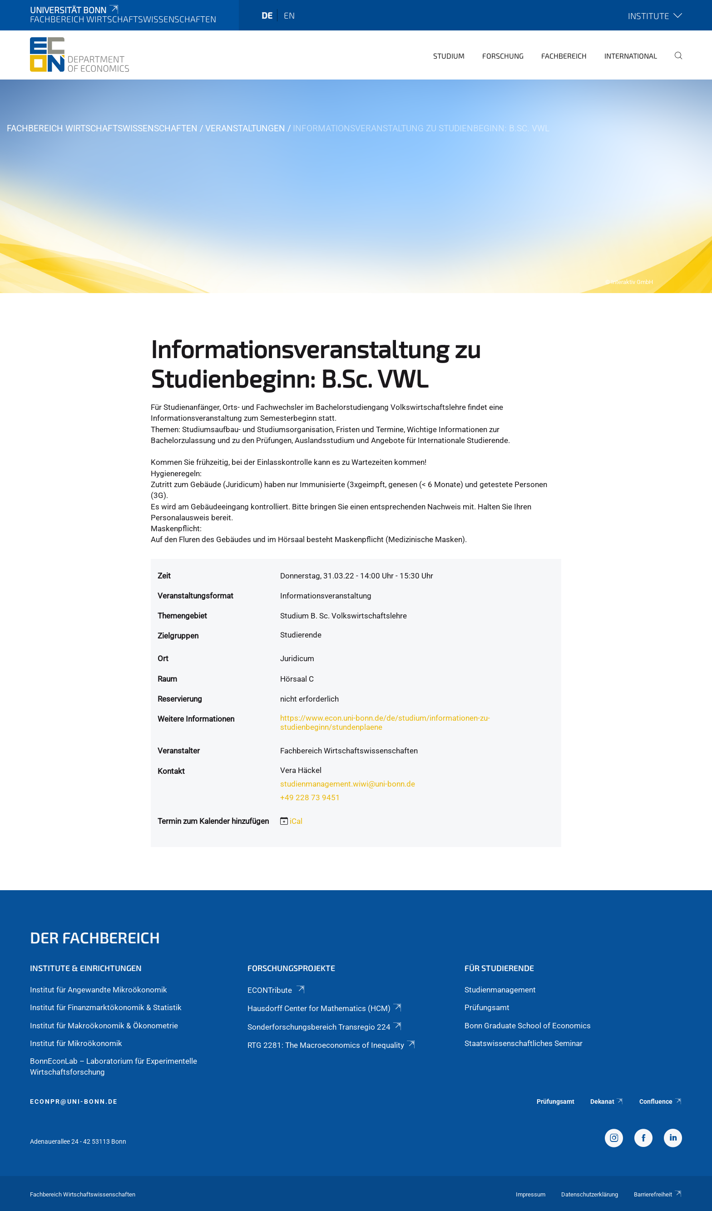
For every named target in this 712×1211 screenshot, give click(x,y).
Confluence (660, 1101)
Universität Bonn (75, 10)
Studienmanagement (500, 989)
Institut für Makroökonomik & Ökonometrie (104, 1025)
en (289, 15)
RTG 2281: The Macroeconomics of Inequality (331, 1045)
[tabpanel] (356, 186)
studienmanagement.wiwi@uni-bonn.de (347, 783)
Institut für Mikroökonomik (76, 1043)
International (630, 55)
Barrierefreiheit (658, 1194)
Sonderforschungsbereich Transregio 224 (325, 1027)
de (267, 15)
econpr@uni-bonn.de (74, 1101)
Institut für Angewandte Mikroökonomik (98, 989)
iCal (296, 821)
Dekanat (607, 1101)
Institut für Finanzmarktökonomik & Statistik (106, 1007)
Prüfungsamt (487, 1007)
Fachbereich (564, 55)
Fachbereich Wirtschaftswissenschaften (102, 128)
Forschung (503, 55)
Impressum (530, 1194)
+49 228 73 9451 (310, 797)
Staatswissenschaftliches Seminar (524, 1043)
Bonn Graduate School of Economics (528, 1025)
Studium (449, 55)
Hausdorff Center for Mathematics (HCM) (325, 1008)
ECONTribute (276, 990)
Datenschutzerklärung (589, 1194)
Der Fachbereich (95, 937)
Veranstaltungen (245, 128)
